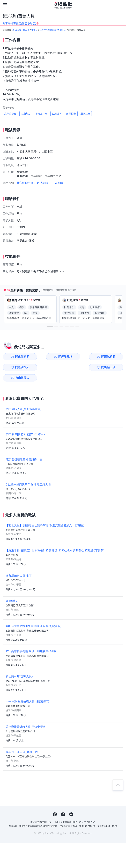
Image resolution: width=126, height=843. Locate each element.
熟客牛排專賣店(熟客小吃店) (53, 30)
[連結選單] (5, 5)
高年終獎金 (10, 113)
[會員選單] (121, 5)
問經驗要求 (50, 356)
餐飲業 (34, 30)
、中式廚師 (56, 182)
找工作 (26, 30)
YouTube (71, 804)
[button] (50, 326)
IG (55, 804)
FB (63, 804)
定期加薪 (26, 113)
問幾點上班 (19, 367)
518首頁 (17, 30)
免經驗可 (57, 113)
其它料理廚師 (25, 182)
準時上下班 (41, 113)
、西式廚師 (41, 182)
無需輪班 (71, 113)
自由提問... (50, 367)
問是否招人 (112, 356)
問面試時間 (81, 356)
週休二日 (85, 113)
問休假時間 (19, 356)
